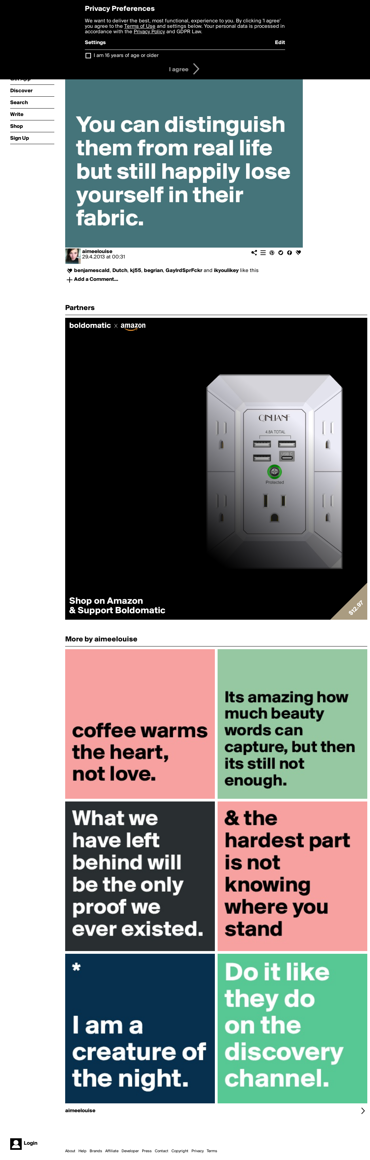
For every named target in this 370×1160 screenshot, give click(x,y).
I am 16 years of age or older (126, 55)
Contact (161, 1151)
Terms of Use (139, 26)
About (70, 1151)
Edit (280, 42)
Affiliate (111, 1151)
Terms (212, 1151)
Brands (96, 1151)
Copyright (179, 1151)
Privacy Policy (149, 32)
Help (82, 1151)
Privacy (197, 1151)
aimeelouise (97, 251)
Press (147, 1151)
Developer (130, 1151)
